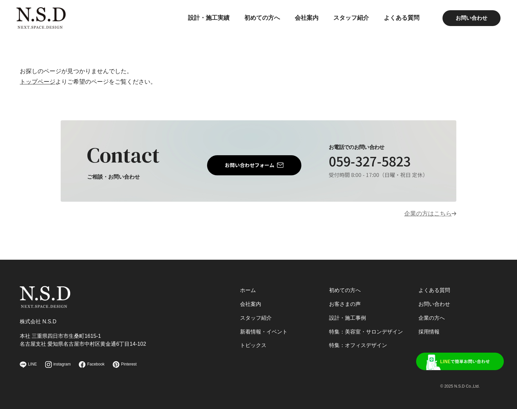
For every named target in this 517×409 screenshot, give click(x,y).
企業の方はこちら (428, 214)
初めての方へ (259, 21)
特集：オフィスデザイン (358, 345)
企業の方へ (431, 317)
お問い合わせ (468, 21)
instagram (58, 364)
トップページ (37, 81)
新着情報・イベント (264, 331)
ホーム (248, 289)
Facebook (92, 364)
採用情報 (429, 331)
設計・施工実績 (205, 21)
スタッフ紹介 (348, 21)
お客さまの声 (345, 303)
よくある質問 (398, 21)
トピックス (253, 345)
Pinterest (125, 364)
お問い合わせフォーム (249, 164)
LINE (28, 365)
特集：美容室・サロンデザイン (366, 331)
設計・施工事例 (347, 317)
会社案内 (303, 21)
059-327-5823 (371, 161)
